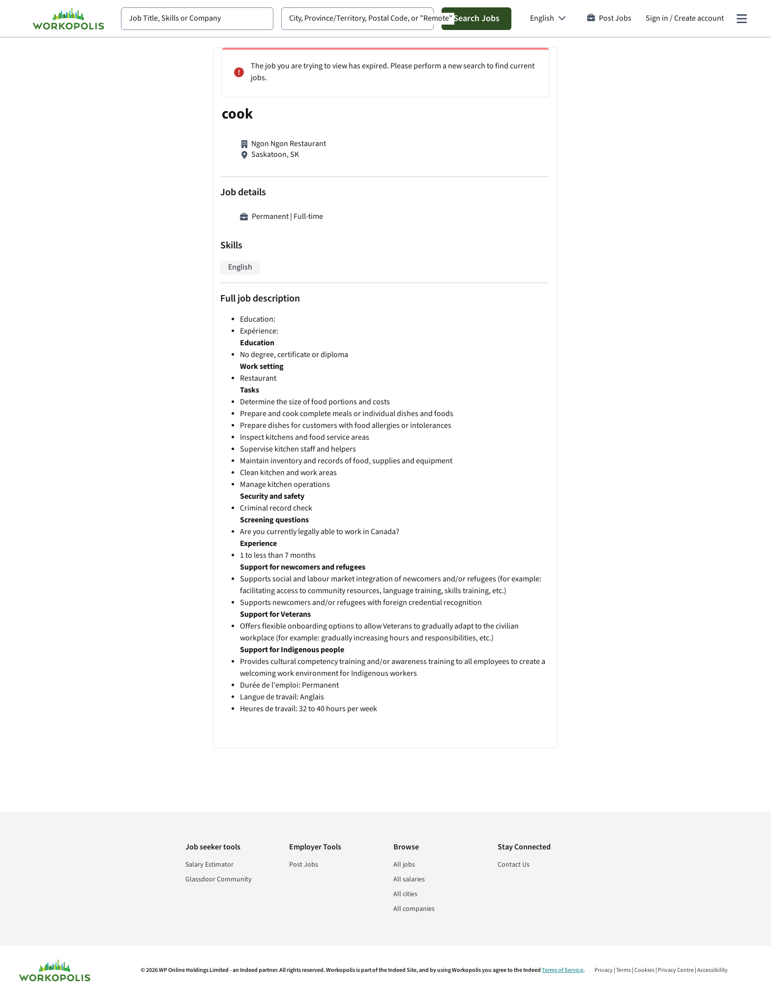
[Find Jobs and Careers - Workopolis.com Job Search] (68, 19)
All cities (405, 894)
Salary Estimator (209, 864)
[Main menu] (741, 19)
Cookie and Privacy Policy (577, 757)
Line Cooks (496, 564)
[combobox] (197, 18)
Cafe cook (494, 291)
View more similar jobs (562, 635)
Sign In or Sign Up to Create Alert (561, 725)
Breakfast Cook (504, 159)
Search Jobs (476, 18)
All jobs (404, 864)
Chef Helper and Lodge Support (531, 90)
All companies (414, 909)
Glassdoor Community (218, 879)
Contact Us (514, 864)
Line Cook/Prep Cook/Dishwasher (534, 229)
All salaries (409, 879)
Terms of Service (562, 970)
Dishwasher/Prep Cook (516, 350)
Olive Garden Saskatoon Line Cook (535, 505)
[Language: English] (548, 18)
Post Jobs (609, 18)
